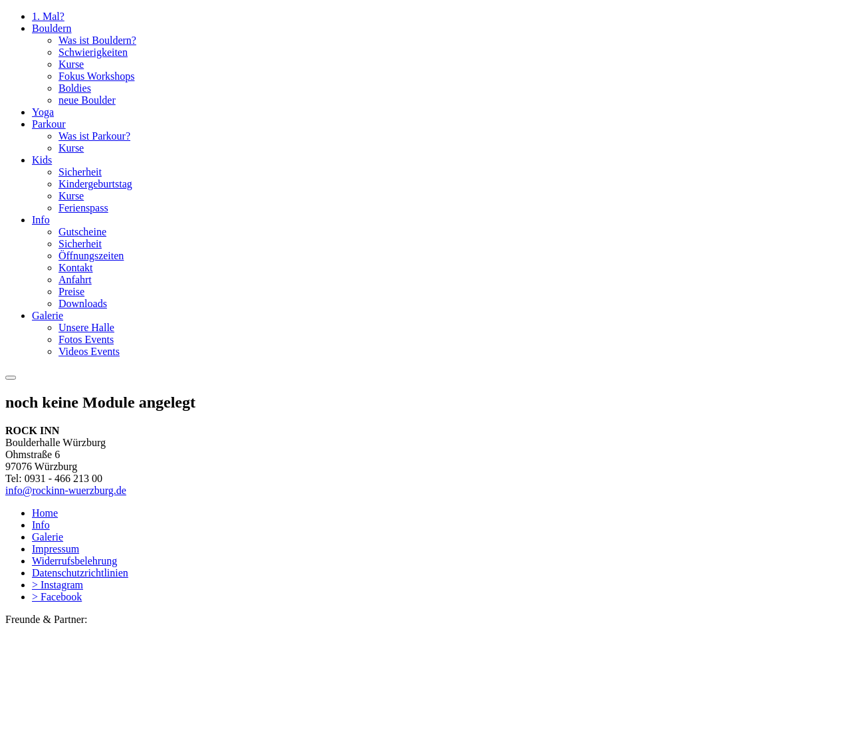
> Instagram (57, 584)
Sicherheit (80, 172)
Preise (71, 291)
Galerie (47, 315)
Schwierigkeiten (93, 52)
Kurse (71, 64)
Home (45, 513)
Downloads (83, 303)
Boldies (75, 88)
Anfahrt (75, 279)
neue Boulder (87, 100)
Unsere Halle (86, 327)
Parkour (49, 124)
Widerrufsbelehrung (74, 560)
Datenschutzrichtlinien (80, 572)
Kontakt (76, 267)
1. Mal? (48, 16)
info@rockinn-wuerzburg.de (65, 490)
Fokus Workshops (96, 76)
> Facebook (57, 596)
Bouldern (52, 28)
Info (41, 219)
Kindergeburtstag (95, 183)
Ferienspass (83, 207)
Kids (42, 160)
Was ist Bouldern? (97, 40)
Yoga (43, 112)
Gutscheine (82, 231)
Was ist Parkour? (94, 136)
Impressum (55, 549)
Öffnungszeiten (91, 255)
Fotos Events (86, 339)
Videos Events (89, 351)
